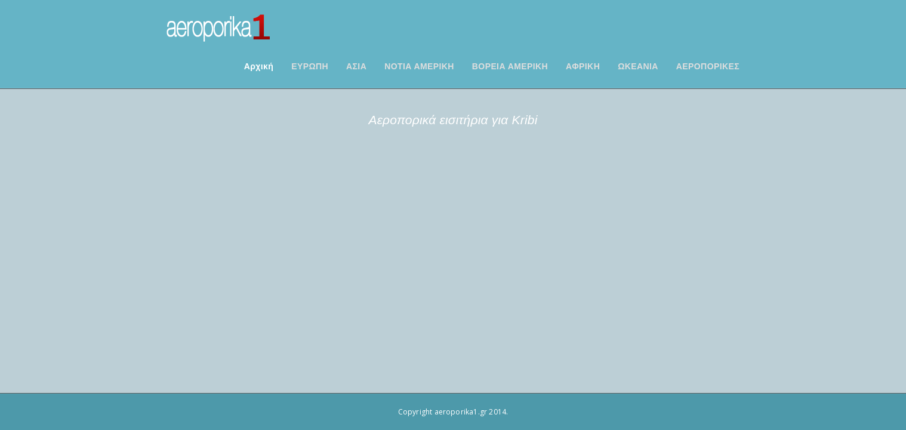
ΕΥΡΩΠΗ (324, 66)
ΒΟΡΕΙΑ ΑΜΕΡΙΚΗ (525, 66)
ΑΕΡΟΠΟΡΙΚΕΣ (722, 66)
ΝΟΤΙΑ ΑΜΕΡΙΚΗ (434, 66)
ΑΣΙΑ (371, 66)
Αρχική (273, 66)
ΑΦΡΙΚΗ (598, 66)
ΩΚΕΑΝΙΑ (653, 66)
